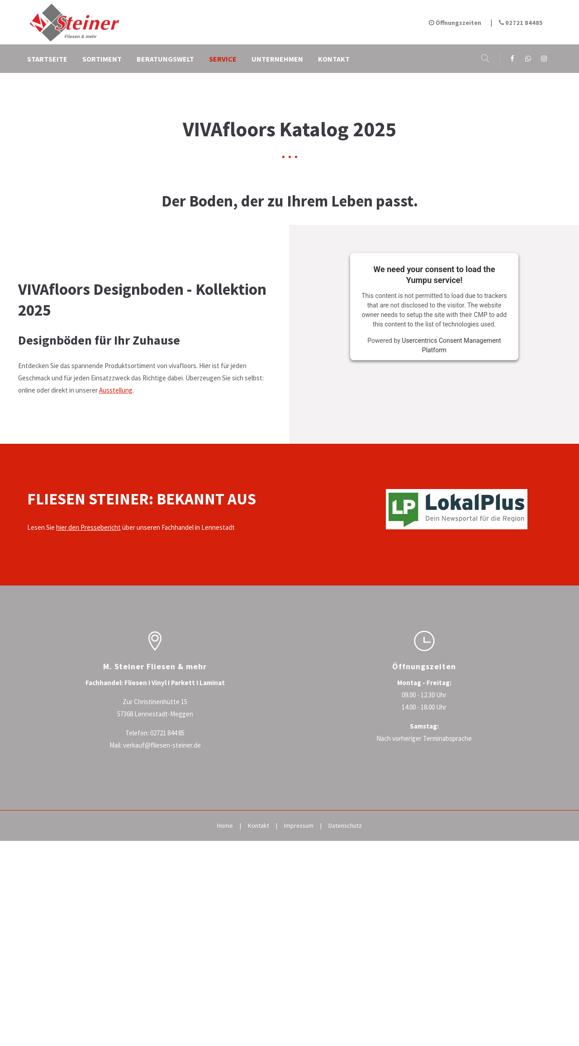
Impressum (298, 974)
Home (225, 974)
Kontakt (258, 974)
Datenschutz (345, 974)
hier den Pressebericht (88, 676)
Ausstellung (116, 539)
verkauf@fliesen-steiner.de (162, 893)
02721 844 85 (167, 881)
